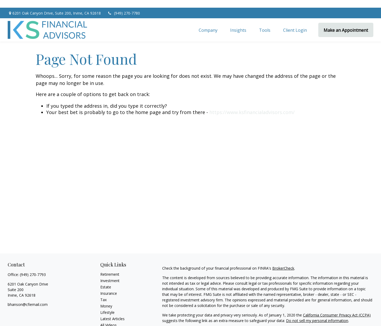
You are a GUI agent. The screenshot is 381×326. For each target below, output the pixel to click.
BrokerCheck (283, 260)
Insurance (108, 285)
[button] (208, 22)
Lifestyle (107, 304)
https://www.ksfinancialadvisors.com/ (252, 104)
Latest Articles (112, 311)
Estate (105, 279)
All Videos (108, 317)
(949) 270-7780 (123, 5)
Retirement (109, 266)
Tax (103, 292)
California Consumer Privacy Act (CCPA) (337, 307)
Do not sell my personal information (317, 312)
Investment (110, 272)
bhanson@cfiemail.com (28, 296)
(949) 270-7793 (33, 266)
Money (106, 298)
